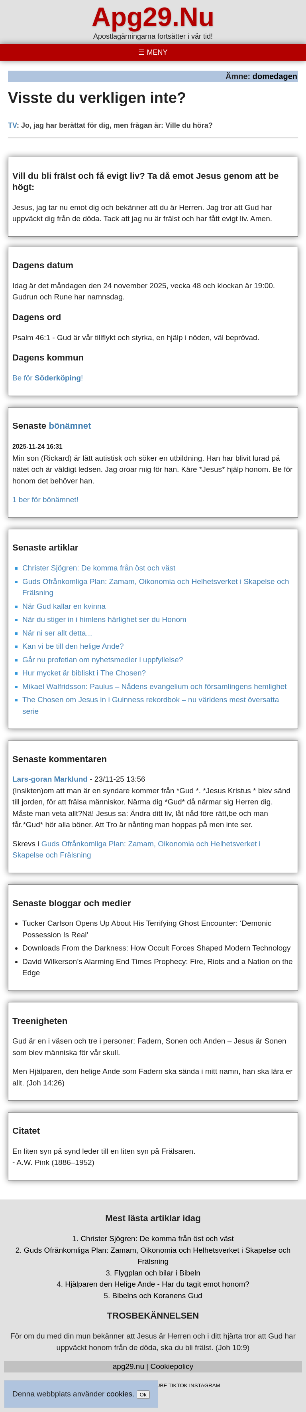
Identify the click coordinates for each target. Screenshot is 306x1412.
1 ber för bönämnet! (45, 499)
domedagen (275, 76)
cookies (119, 1394)
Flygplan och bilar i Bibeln (157, 1273)
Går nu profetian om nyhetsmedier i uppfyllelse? (102, 660)
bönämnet (70, 426)
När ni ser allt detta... (57, 633)
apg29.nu (128, 1366)
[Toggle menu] (153, 52)
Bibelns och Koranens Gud (157, 1295)
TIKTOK (178, 1385)
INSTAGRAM (204, 1385)
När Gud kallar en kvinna (64, 606)
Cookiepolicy (172, 1366)
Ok (143, 1395)
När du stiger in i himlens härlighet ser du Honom (104, 619)
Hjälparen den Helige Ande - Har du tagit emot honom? (157, 1284)
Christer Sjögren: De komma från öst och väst (98, 568)
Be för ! (47, 378)
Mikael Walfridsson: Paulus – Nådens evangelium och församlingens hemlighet (154, 686)
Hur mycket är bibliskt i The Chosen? (84, 673)
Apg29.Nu (153, 17)
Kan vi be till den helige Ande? (73, 646)
